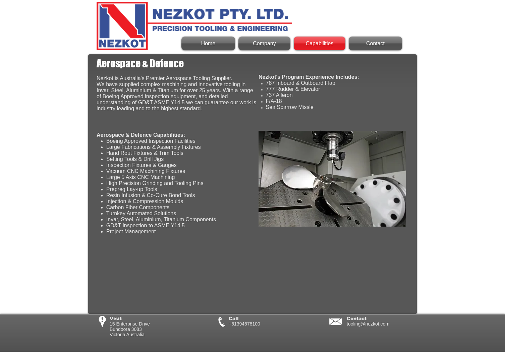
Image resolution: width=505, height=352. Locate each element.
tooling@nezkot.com (368, 324)
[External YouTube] (332, 277)
